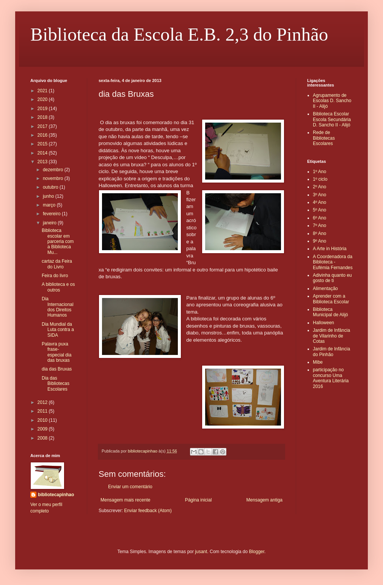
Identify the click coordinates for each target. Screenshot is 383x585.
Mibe (318, 362)
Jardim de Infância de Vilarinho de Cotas (331, 336)
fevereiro (52, 213)
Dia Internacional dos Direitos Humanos (58, 307)
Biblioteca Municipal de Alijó (330, 312)
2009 (43, 429)
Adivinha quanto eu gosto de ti (332, 278)
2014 (43, 153)
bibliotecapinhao (56, 494)
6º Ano (319, 218)
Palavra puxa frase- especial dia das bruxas (56, 352)
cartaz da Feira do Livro (57, 264)
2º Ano (319, 186)
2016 (43, 135)
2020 (43, 99)
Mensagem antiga (264, 500)
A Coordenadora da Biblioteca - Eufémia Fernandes (333, 262)
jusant (201, 551)
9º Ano (319, 241)
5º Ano (319, 210)
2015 (43, 144)
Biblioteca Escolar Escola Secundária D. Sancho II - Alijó (332, 119)
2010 (43, 420)
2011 (43, 411)
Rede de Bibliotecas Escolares (324, 138)
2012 (43, 402)
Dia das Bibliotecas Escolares (55, 383)
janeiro (50, 222)
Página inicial (198, 500)
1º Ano (319, 171)
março (50, 205)
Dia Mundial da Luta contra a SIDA (58, 330)
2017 (43, 126)
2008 (43, 438)
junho (49, 196)
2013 (43, 161)
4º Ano (319, 202)
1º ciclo (320, 179)
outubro (51, 187)
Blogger (256, 551)
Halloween (323, 322)
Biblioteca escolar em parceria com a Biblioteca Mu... (58, 241)
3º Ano (319, 194)
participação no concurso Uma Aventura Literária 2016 (331, 378)
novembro (53, 178)
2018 (43, 117)
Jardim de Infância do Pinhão (331, 351)
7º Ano (319, 225)
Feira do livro (55, 275)
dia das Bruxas (57, 369)
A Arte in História (330, 248)
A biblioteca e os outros (58, 287)
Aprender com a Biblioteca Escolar (331, 298)
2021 (43, 90)
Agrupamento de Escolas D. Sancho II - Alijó (332, 101)
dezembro (53, 169)
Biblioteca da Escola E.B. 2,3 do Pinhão (179, 34)
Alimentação (325, 288)
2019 (43, 108)
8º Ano (319, 233)
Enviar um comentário (130, 486)
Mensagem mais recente (125, 500)
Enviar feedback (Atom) (147, 510)
